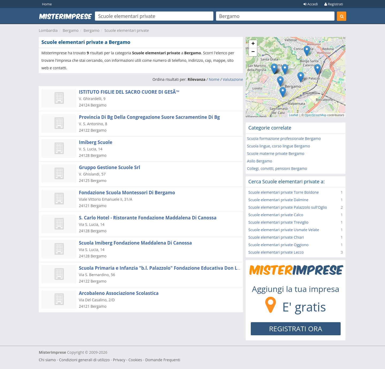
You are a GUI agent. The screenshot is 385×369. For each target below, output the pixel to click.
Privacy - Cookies (127, 359)
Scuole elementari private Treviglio (278, 222)
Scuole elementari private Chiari (276, 237)
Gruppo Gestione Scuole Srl (109, 167)
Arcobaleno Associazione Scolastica (119, 293)
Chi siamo (47, 359)
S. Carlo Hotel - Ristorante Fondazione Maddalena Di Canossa (148, 218)
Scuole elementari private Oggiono (278, 244)
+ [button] (253, 44)
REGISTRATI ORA (295, 328)
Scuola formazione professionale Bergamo (284, 138)
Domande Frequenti (162, 359)
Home (47, 4)
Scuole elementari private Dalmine (278, 199)
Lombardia (48, 30)
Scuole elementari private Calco (275, 214)
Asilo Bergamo (259, 160)
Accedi (310, 4)
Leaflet (293, 115)
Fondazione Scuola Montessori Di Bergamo (127, 192)
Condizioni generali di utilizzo (84, 359)
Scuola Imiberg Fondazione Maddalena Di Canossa (135, 243)
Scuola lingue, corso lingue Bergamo (278, 146)
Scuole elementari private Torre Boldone (283, 192)
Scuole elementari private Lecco (276, 252)
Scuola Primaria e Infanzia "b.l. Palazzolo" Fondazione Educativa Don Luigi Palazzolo (173, 268)
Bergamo (70, 30)
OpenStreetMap (315, 115)
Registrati (333, 4)
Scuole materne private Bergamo (275, 153)
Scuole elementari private (127, 30)
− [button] (253, 52)
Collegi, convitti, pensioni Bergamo (277, 168)
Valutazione (233, 79)
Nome (214, 79)
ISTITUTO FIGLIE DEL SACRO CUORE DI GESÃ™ (129, 92)
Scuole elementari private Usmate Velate (283, 229)
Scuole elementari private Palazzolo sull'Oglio (287, 207)
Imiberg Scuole (95, 142)
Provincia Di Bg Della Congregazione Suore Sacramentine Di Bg (149, 117)
